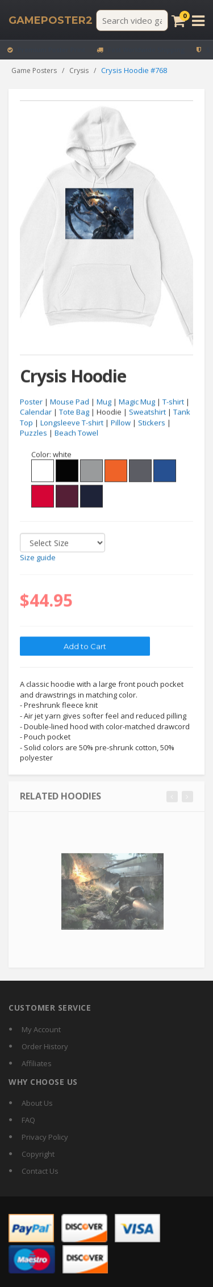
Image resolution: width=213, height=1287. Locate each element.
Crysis (79, 70)
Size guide (38, 558)
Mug (104, 402)
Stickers (151, 423)
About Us (37, 1103)
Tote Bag (74, 412)
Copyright (38, 1154)
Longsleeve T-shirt (71, 423)
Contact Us (40, 1171)
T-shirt (173, 402)
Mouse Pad (69, 402)
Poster (31, 402)
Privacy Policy (45, 1137)
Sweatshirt (147, 412)
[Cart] (178, 20)
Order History (45, 1046)
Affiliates (37, 1063)
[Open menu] (198, 20)
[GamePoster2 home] (51, 20)
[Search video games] (132, 20)
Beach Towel (76, 433)
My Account (41, 1029)
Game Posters (34, 70)
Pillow (121, 423)
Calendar (36, 412)
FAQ (28, 1120)
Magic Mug (137, 402)
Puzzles (33, 433)
